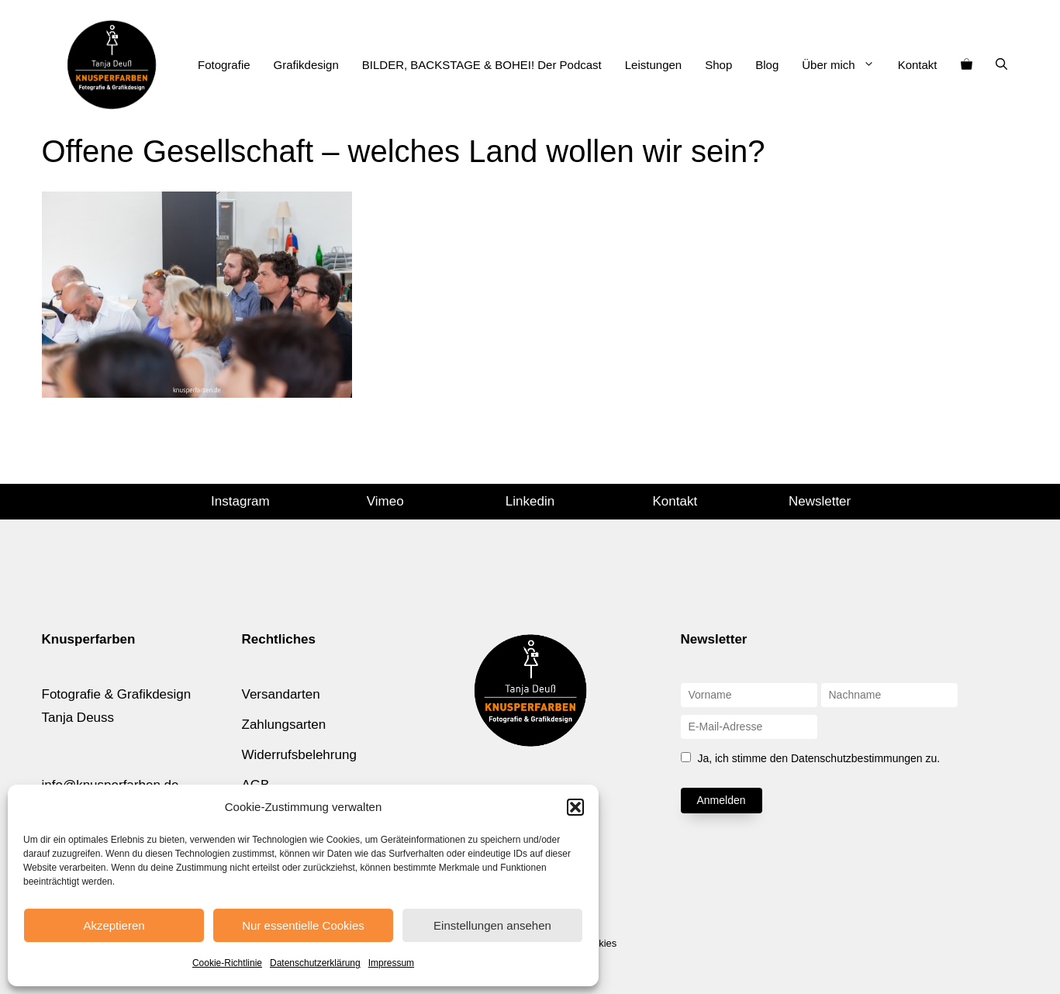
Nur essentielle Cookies (303, 925)
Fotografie (224, 64)
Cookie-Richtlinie (227, 963)
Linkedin (530, 501)
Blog (767, 64)
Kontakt (917, 64)
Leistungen (653, 64)
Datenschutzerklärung (315, 963)
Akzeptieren (113, 925)
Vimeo (385, 501)
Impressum (391, 963)
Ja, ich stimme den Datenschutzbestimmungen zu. (818, 758)
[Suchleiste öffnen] (1001, 65)
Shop (718, 64)
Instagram (240, 501)
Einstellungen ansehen (492, 925)
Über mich (844, 65)
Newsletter (820, 501)
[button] (575, 807)
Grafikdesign (306, 64)
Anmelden (721, 800)
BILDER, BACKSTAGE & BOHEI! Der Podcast (482, 64)
